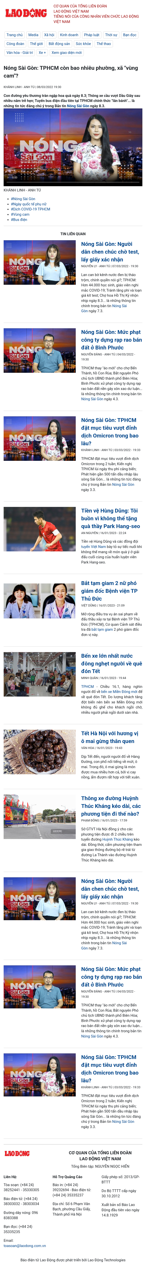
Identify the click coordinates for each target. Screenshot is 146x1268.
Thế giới (36, 44)
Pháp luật (91, 35)
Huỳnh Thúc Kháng (117, 839)
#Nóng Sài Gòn (23, 199)
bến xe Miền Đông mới (119, 691)
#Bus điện (19, 219)
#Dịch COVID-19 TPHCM (30, 209)
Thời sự (111, 35)
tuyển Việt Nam (93, 547)
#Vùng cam (20, 214)
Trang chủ (15, 35)
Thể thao (104, 44)
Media (33, 35)
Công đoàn (15, 44)
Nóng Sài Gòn (78, 106)
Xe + (42, 52)
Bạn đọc (129, 35)
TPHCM (87, 686)
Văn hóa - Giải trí (20, 52)
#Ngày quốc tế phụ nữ (28, 204)
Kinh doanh (69, 35)
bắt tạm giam (102, 629)
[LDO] (40, 263)
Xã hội (49, 35)
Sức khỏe (83, 44)
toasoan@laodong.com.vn (25, 1246)
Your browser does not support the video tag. (73, 147)
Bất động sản (59, 44)
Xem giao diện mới (67, 52)
